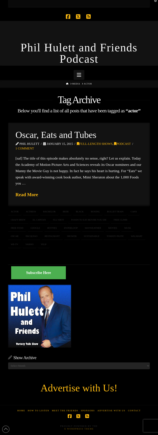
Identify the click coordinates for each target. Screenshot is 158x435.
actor (15, 211)
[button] (79, 75)
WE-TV (14, 244)
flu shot (58, 219)
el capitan (39, 219)
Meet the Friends (65, 410)
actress (31, 211)
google (35, 228)
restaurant (52, 236)
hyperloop (71, 228)
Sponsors (88, 410)
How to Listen (38, 410)
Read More (27, 194)
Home (21, 410)
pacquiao (31, 236)
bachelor (49, 211)
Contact (134, 410)
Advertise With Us (111, 410)
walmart (136, 236)
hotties (52, 228)
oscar (15, 236)
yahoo (29, 244)
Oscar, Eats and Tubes (56, 135)
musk (127, 228)
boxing (95, 211)
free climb (120, 219)
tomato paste (115, 236)
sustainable (92, 236)
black (80, 211)
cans (134, 211)
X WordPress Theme (79, 429)
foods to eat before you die (88, 219)
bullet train (115, 211)
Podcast (122, 143)
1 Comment (25, 148)
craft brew (18, 219)
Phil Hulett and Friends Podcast (79, 53)
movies (112, 228)
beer (66, 211)
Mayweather (93, 228)
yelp (43, 244)
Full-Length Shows (95, 143)
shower (72, 236)
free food (17, 228)
